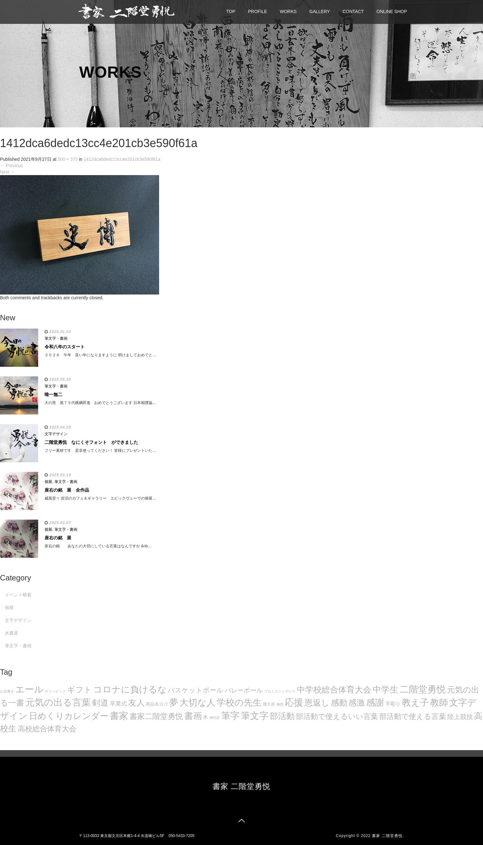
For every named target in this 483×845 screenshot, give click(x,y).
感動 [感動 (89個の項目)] (339, 702)
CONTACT (353, 11)
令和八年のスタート (65, 346)
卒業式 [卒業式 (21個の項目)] (118, 703)
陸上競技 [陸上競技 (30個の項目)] (460, 716)
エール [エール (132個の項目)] (29, 689)
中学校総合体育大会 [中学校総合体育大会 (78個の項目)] (334, 689)
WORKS (288, 11)
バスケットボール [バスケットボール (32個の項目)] (195, 690)
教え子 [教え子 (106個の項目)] (415, 702)
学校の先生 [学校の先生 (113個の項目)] (239, 702)
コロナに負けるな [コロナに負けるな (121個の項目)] (130, 689)
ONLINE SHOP (391, 11)
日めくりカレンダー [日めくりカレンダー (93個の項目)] (68, 716)
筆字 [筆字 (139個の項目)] (230, 716)
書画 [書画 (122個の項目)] (193, 716)
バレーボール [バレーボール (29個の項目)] (244, 690)
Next (7, 171)
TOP (230, 11)
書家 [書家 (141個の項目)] (119, 716)
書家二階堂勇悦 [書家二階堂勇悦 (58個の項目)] (156, 716)
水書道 (11, 633)
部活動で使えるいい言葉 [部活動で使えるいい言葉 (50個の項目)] (337, 716)
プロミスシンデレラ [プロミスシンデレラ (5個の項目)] (280, 691)
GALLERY (319, 11)
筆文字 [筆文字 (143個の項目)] (255, 715)
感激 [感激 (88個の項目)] (356, 702)
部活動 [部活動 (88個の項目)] (282, 716)
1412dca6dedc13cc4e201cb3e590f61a (122, 159)
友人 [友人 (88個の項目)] (136, 702)
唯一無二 (53, 394)
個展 (48, 481)
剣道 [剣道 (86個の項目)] (100, 702)
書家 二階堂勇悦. (388, 836)
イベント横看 (18, 594)
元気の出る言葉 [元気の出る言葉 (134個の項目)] (58, 702)
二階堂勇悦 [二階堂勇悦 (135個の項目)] (423, 689)
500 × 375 (68, 159)
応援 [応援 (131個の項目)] (294, 702)
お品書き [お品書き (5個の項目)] (7, 691)
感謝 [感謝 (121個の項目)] (375, 702)
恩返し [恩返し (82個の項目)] (317, 702)
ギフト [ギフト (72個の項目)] (79, 689)
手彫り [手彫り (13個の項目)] (393, 704)
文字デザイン (56, 434)
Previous (11, 165)
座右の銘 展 (58, 537)
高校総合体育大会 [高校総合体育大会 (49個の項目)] (47, 729)
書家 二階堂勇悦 (242, 786)
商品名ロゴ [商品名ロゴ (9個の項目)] (157, 704)
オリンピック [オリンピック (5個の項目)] (55, 691)
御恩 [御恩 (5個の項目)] (280, 704)
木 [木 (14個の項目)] (205, 717)
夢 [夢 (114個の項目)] (173, 702)
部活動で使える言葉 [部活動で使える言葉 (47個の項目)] (412, 716)
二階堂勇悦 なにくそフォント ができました (91, 442)
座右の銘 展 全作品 (67, 490)
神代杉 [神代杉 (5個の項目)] (214, 718)
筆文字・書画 (56, 338)
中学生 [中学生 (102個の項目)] (385, 689)
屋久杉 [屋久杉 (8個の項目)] (269, 704)
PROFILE (257, 11)
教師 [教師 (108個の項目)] (439, 702)
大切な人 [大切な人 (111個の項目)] (197, 702)
